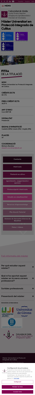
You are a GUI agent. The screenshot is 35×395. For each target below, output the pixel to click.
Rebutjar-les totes (17, 388)
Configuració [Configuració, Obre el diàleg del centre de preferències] (17, 383)
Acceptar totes (17, 393)
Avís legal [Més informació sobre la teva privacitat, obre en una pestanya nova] (16, 379)
